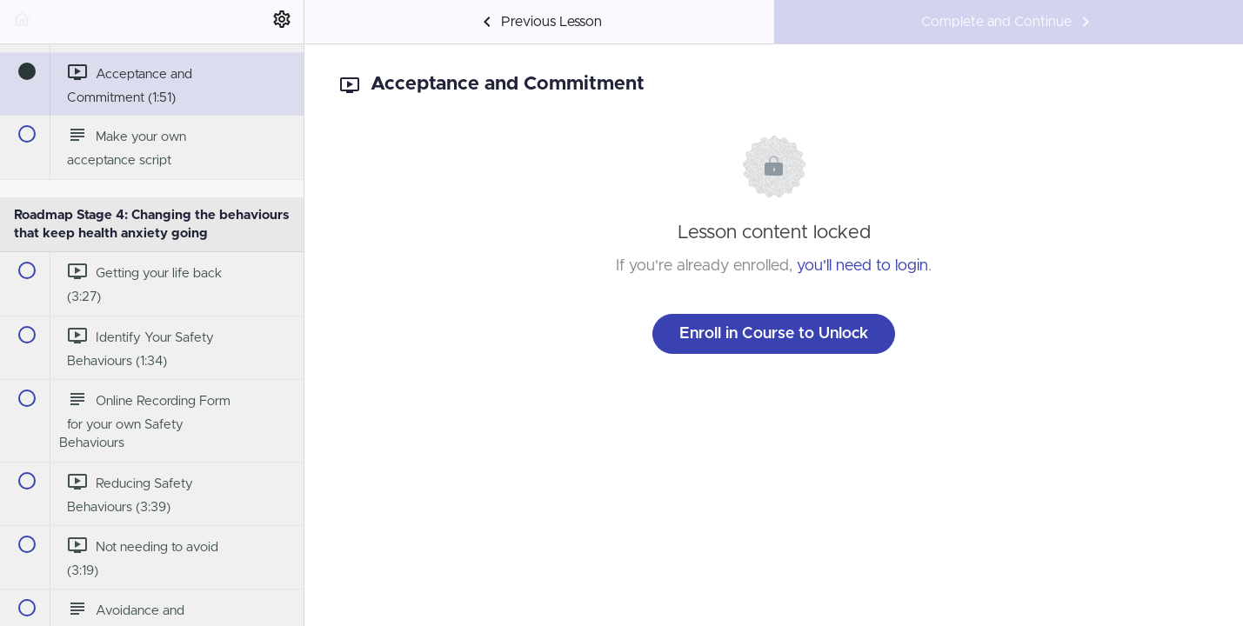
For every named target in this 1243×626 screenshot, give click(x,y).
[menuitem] (282, 21)
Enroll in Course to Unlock (773, 334)
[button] (21, 21)
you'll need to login (862, 266)
